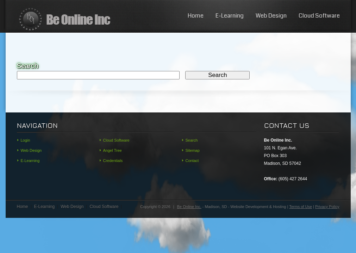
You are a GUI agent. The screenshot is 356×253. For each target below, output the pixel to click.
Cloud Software (319, 15)
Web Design (271, 15)
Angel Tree (112, 150)
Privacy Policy (327, 207)
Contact (192, 160)
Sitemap (193, 150)
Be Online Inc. (189, 207)
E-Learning (230, 15)
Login (25, 140)
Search (192, 140)
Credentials (113, 160)
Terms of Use (300, 207)
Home (196, 15)
